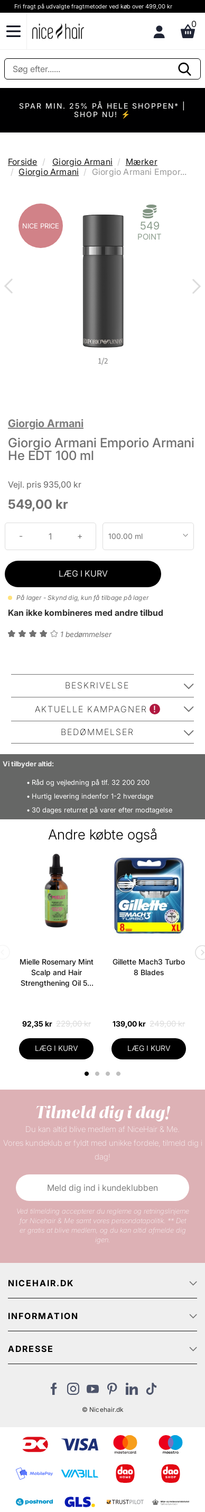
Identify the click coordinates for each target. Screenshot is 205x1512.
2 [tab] (98, 1073)
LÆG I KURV (83, 573)
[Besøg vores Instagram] (73, 1391)
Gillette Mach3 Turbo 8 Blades (149, 967)
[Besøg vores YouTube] (92, 1391)
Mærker (141, 161)
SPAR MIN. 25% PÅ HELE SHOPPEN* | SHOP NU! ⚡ (102, 110)
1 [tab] (87, 1073)
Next (194, 287)
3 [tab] (109, 1073)
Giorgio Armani (82, 161)
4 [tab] (120, 1073)
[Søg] (102, 68)
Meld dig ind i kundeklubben (102, 1187)
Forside (22, 161)
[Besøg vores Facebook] (53, 1391)
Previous (10, 287)
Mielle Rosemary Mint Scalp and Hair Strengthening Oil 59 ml (57, 972)
